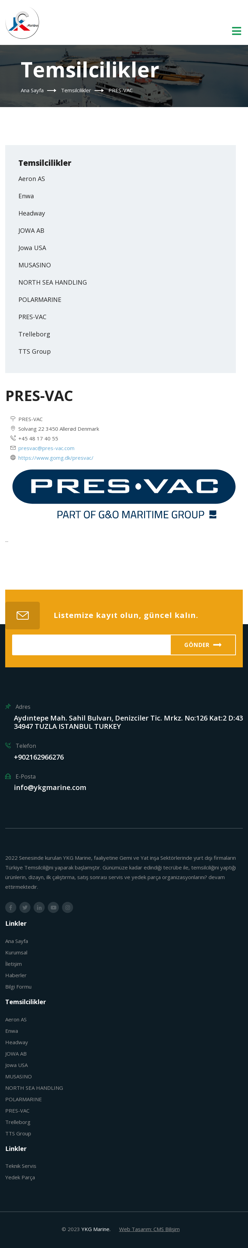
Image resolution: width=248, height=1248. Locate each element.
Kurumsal (16, 952)
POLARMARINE (39, 299)
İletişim (13, 963)
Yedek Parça (20, 1177)
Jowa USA (32, 248)
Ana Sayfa (32, 90)
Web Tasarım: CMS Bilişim (149, 1229)
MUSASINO (34, 265)
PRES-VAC (32, 317)
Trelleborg (34, 334)
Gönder (203, 645)
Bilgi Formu (18, 986)
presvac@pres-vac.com (46, 448)
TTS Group (34, 351)
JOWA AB (31, 230)
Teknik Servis (20, 1165)
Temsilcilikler (76, 90)
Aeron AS (31, 178)
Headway (31, 213)
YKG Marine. (95, 1229)
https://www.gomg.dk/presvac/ (56, 457)
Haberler (16, 975)
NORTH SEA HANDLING (52, 282)
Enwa (26, 196)
